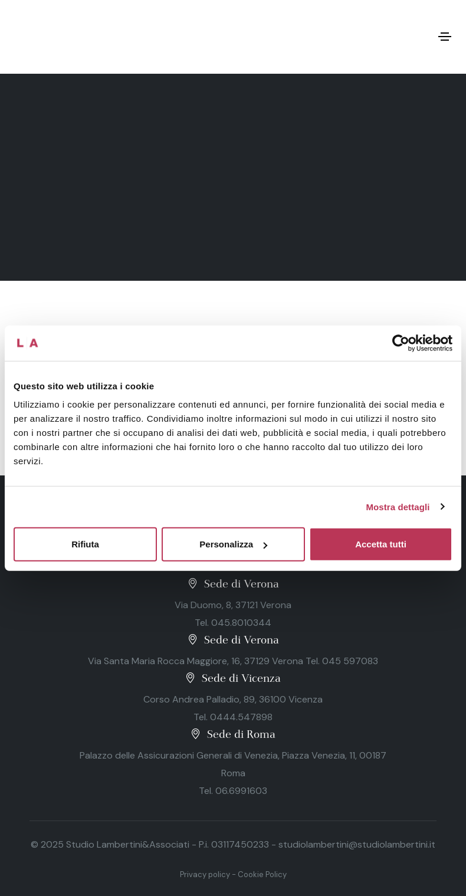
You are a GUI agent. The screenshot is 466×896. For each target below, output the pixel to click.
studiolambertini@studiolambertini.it (356, 844)
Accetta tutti (380, 544)
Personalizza (233, 544)
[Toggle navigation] (444, 36)
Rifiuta (85, 544)
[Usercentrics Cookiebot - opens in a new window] (400, 343)
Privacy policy (205, 874)
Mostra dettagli (397, 506)
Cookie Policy (262, 874)
